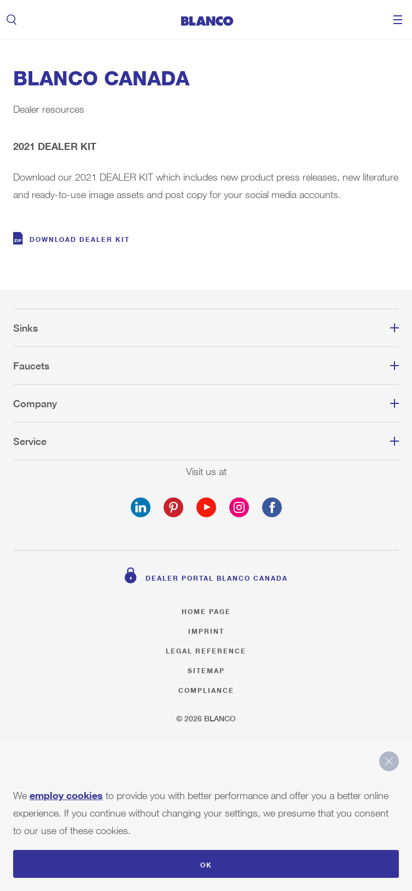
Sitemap (206, 669)
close (389, 761)
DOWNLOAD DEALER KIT (80, 238)
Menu (397, 19)
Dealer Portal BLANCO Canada (217, 576)
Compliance (206, 689)
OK (206, 863)
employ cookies (66, 793)
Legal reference (206, 649)
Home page (206, 610)
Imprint (206, 629)
